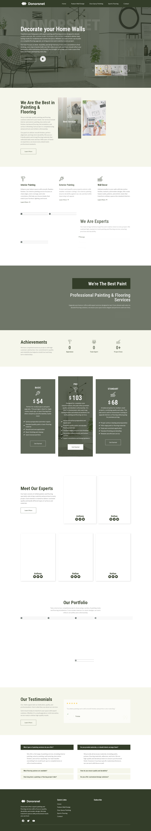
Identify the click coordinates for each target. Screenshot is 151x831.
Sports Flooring (113, 4)
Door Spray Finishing (96, 4)
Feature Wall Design (77, 4)
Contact (126, 4)
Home (64, 4)
